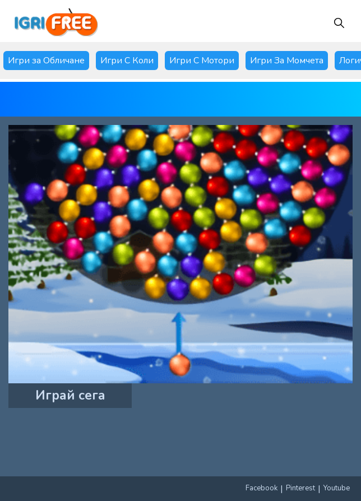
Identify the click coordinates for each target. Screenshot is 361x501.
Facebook (261, 488)
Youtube (336, 488)
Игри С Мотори (201, 60)
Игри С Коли (127, 60)
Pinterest (300, 488)
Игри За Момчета (286, 60)
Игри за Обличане (46, 60)
